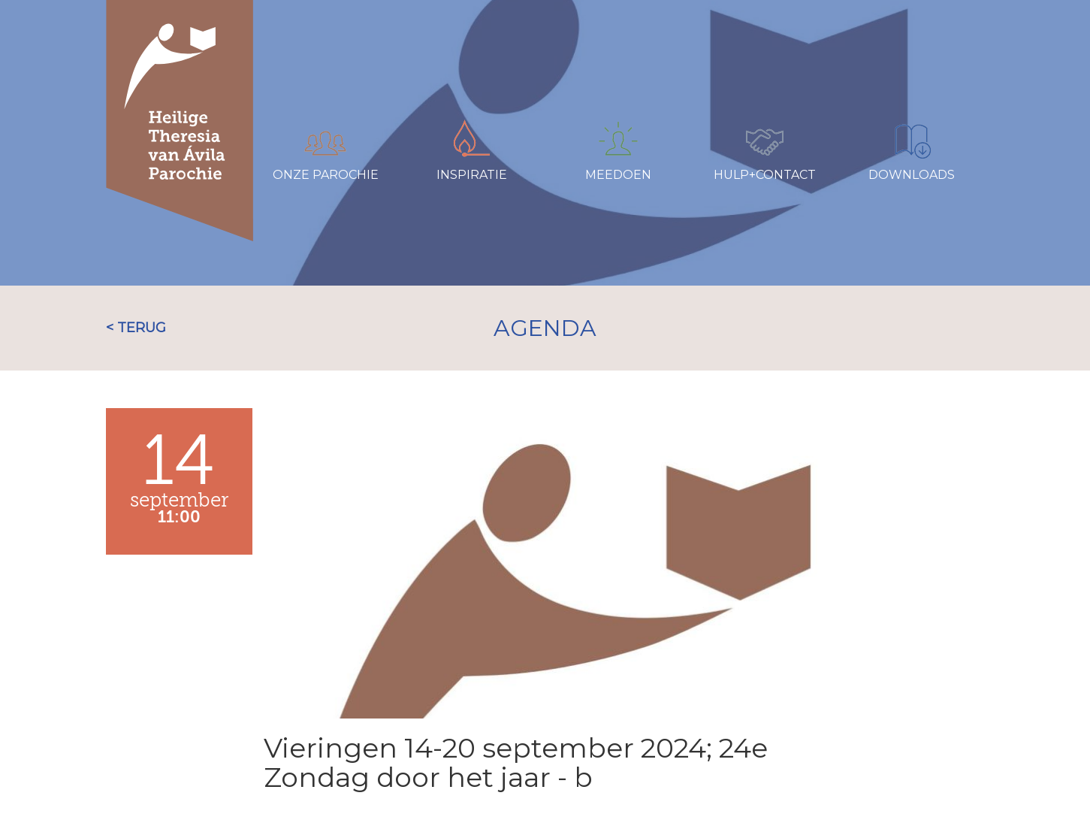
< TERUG (136, 327)
